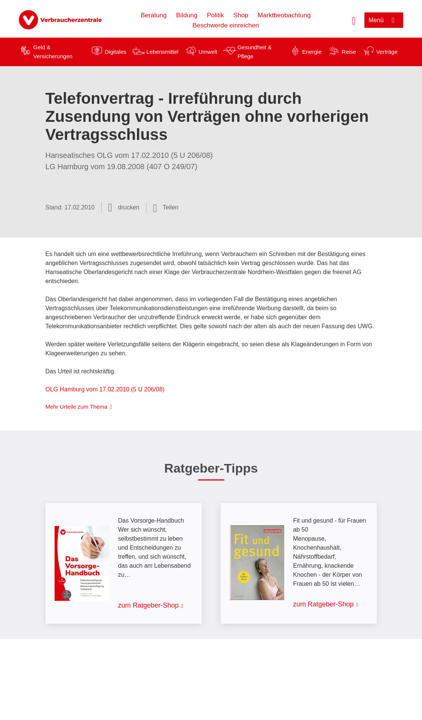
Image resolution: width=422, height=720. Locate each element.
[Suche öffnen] (354, 20)
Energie (312, 52)
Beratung (154, 15)
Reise (349, 52)
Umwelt (207, 52)
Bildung (187, 15)
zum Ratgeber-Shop (148, 605)
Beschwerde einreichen (225, 25)
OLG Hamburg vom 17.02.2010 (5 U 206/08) (105, 389)
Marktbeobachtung (284, 15)
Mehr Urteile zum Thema (77, 406)
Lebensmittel (162, 52)
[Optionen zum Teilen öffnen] (165, 207)
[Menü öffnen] (383, 20)
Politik (215, 15)
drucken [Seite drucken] (128, 207)
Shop (240, 15)
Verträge (387, 52)
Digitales (115, 52)
